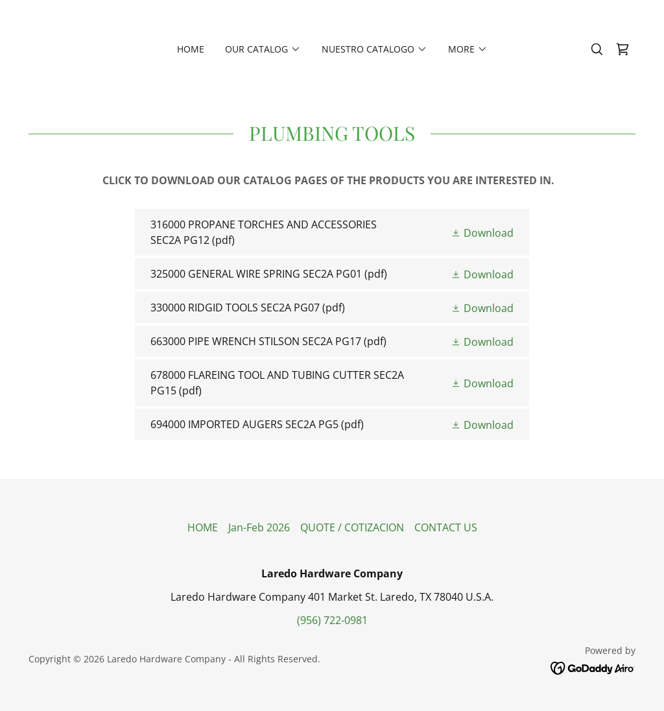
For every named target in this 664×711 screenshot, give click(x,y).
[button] (263, 49)
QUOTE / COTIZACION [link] (352, 527)
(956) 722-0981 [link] (332, 620)
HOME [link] (190, 49)
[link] (622, 49)
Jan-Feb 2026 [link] (259, 527)
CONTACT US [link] (445, 527)
